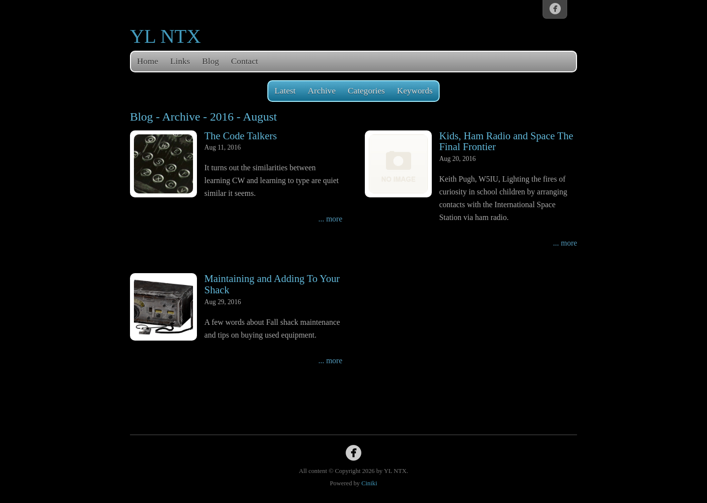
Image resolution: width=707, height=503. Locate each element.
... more (330, 219)
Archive (322, 90)
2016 (222, 116)
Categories (366, 90)
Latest (284, 90)
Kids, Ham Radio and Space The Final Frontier (506, 141)
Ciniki (369, 483)
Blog (210, 61)
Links (180, 61)
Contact (244, 61)
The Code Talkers (240, 135)
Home (147, 61)
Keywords (414, 90)
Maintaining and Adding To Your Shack (272, 284)
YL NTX (165, 36)
